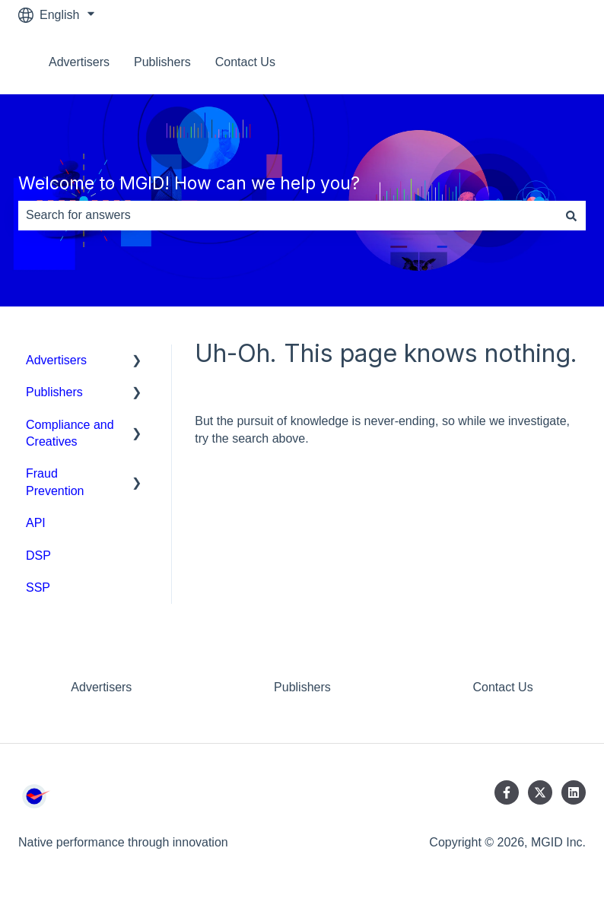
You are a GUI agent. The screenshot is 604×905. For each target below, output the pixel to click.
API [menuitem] (36, 522)
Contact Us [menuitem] (502, 687)
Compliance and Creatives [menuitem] (70, 433)
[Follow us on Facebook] (506, 792)
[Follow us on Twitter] (540, 792)
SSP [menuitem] (38, 587)
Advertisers (79, 62)
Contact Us (245, 62)
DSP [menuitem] (38, 555)
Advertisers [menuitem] (56, 360)
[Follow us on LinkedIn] (573, 792)
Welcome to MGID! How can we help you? (189, 183)
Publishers (162, 62)
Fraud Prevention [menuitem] (55, 482)
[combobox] (287, 215)
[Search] (571, 215)
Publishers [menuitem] (54, 392)
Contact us (542, 62)
